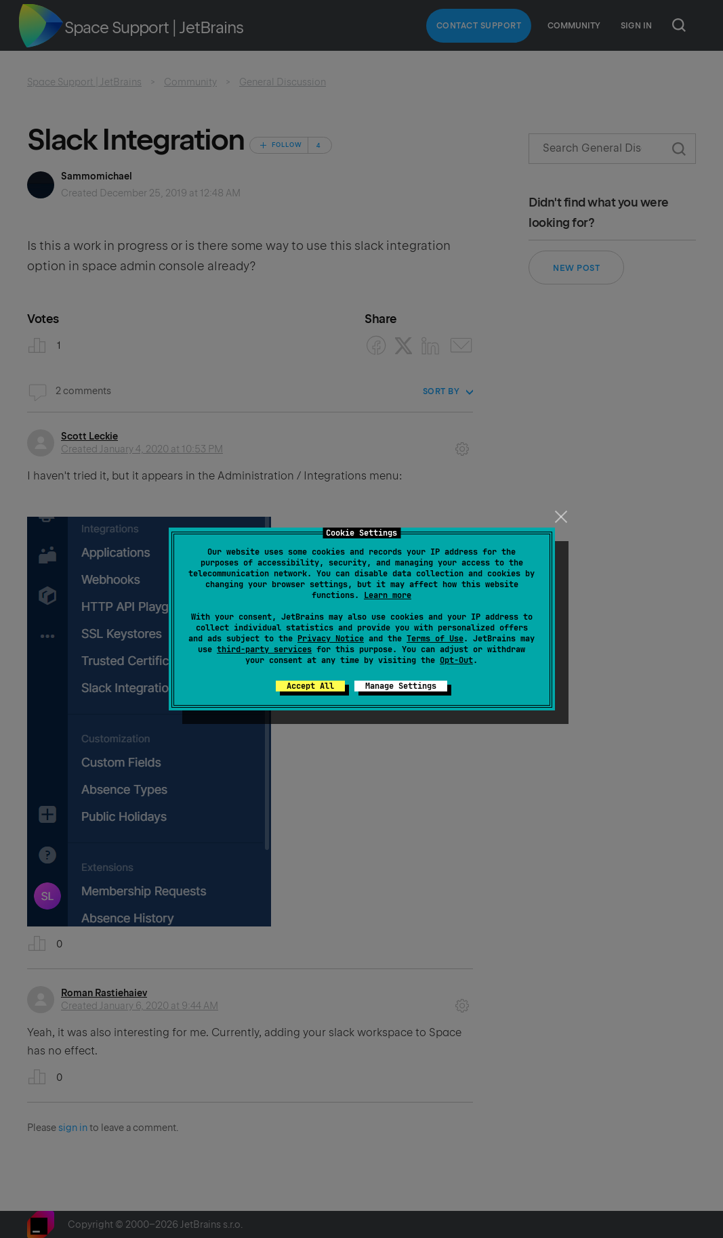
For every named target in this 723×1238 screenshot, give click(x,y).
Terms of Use (435, 638)
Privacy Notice (330, 638)
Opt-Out (456, 660)
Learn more (387, 595)
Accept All (310, 686)
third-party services (264, 649)
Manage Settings (400, 686)
